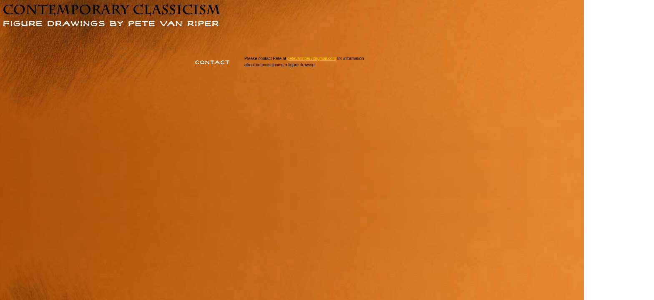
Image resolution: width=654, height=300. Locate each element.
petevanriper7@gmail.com (311, 58)
